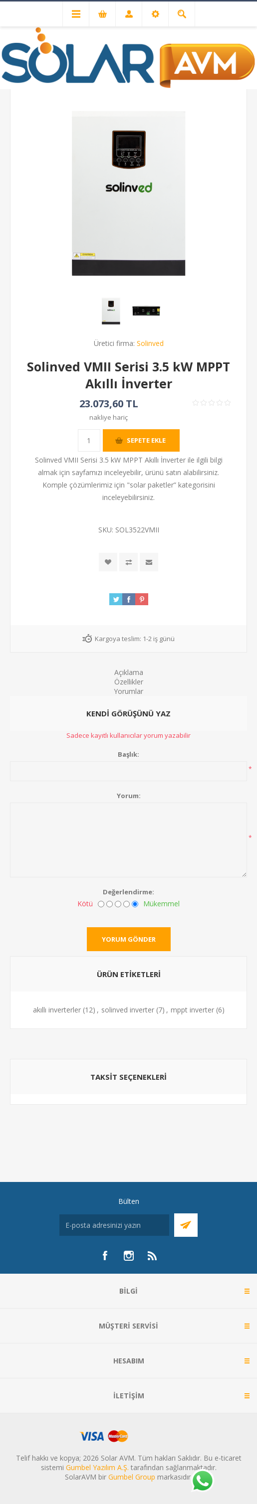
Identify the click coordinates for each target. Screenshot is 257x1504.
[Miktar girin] (89, 440)
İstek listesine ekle (108, 562)
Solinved (150, 343)
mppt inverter (192, 1009)
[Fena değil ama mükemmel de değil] (118, 904)
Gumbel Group (131, 1477)
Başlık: (128, 754)
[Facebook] (105, 1256)
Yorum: (129, 795)
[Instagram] (129, 1256)
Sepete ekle (146, 440)
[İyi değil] (109, 904)
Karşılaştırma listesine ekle (128, 562)
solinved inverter (127, 1009)
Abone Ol (186, 1225)
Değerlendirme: (128, 891)
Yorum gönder (129, 939)
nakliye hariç (108, 417)
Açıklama (128, 672)
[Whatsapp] (202, 1482)
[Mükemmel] (135, 904)
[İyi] (126, 904)
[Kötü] (101, 904)
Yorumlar (128, 691)
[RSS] (153, 1256)
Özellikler (128, 681)
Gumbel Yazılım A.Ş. (97, 1467)
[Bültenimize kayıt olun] (114, 1225)
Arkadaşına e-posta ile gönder (149, 562)
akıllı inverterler (57, 1009)
